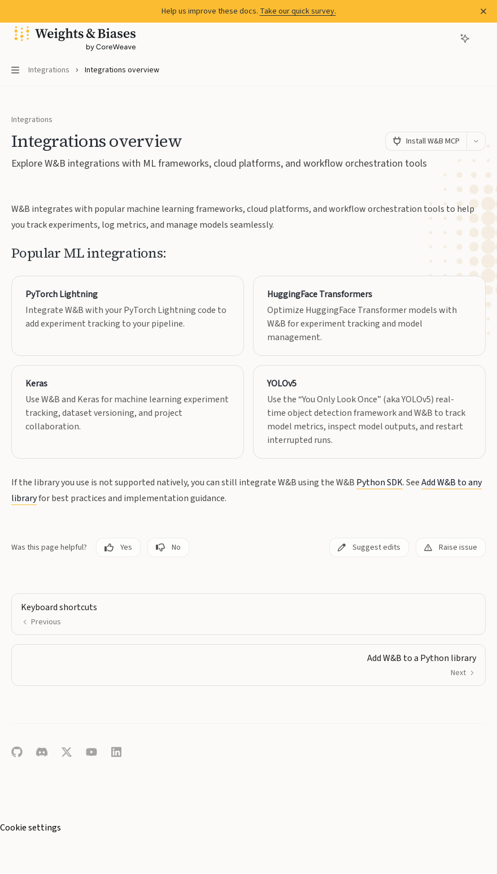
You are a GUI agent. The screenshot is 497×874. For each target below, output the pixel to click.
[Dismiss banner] (483, 11)
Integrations (32, 119)
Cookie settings (30, 827)
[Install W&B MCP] (426, 141)
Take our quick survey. (298, 11)
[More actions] (482, 38)
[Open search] (444, 38)
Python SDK (379, 482)
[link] (127, 316)
